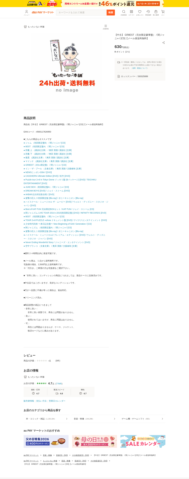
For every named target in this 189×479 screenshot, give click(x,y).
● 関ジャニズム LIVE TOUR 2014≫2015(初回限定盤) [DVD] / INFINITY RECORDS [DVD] (65, 213)
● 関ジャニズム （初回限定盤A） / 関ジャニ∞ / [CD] (48, 227)
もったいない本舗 (50, 461)
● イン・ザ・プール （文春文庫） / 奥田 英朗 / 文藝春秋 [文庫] (52, 168)
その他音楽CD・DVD (80, 455)
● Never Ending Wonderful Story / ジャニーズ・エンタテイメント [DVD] (57, 242)
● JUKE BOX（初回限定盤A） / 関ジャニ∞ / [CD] (46, 187)
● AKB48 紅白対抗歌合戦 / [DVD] (39, 194)
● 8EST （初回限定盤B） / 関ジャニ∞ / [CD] (44, 216)
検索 (110, 12)
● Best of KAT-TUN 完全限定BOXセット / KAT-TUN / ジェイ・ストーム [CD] (59, 209)
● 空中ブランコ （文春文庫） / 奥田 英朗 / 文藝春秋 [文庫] (50, 246)
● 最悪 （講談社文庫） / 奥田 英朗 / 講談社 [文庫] (46, 157)
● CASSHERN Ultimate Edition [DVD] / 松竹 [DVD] (47, 176)
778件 (59, 383)
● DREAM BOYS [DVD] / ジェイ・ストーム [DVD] (47, 191)
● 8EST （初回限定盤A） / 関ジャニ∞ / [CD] (44, 146)
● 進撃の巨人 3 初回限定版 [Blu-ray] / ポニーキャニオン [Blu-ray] (53, 198)
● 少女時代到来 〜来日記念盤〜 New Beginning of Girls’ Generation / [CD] (58, 224)
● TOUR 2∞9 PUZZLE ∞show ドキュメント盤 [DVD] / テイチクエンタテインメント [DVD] (65, 220)
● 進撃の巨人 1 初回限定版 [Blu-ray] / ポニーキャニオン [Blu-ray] (53, 231)
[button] (163, 42)
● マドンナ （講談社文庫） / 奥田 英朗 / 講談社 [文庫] (48, 161)
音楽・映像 (47, 455)
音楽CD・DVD (62, 455)
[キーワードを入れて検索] (81, 12)
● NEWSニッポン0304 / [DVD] (38, 172)
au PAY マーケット (31, 455)
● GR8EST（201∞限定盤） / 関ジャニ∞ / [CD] (45, 165)
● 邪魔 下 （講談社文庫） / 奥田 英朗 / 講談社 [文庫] (48, 154)
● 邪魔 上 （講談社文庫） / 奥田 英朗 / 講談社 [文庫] (48, 150)
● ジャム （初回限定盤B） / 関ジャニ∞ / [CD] (44, 143)
